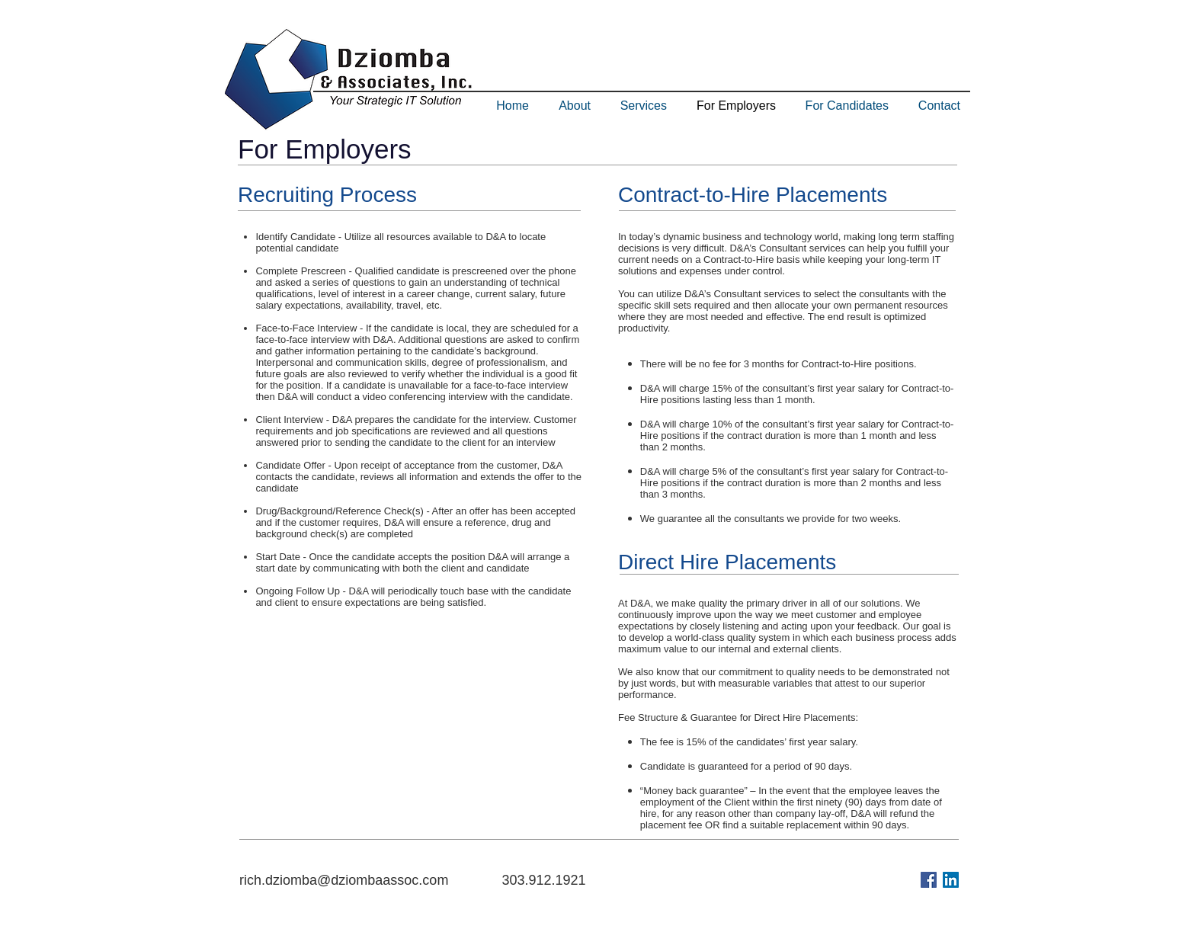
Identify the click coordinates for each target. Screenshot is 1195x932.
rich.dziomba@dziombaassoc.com (343, 880)
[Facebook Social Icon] (929, 880)
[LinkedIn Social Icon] (951, 880)
